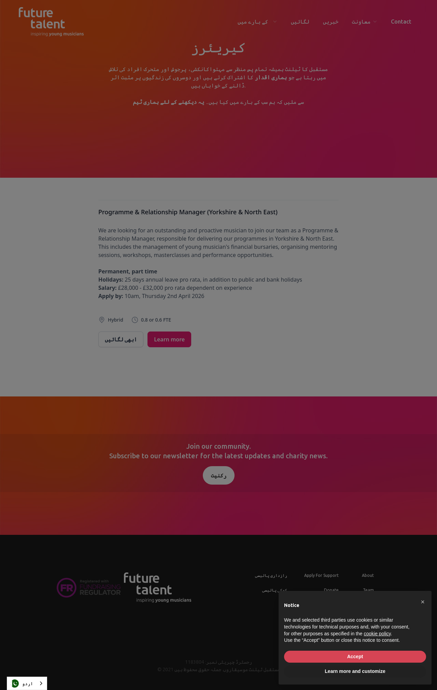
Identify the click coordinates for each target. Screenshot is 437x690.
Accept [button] (355, 656)
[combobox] (27, 683)
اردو (22, 683)
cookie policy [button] (377, 633)
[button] (422, 601)
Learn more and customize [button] (355, 671)
